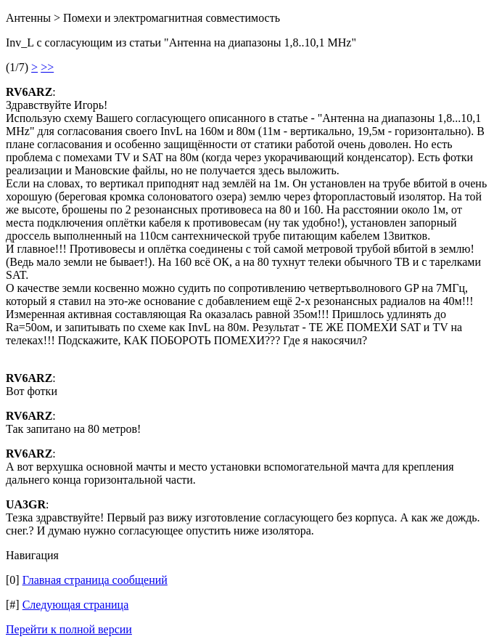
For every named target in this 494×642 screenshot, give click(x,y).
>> (47, 67)
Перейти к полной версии (69, 629)
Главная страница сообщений (95, 580)
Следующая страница (75, 604)
